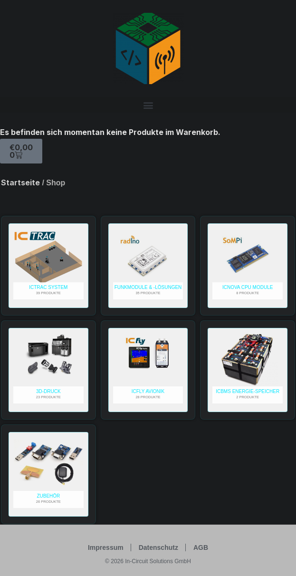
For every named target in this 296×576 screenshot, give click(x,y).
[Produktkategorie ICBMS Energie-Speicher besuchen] (247, 370)
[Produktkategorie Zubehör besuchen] (48, 474)
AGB (200, 547)
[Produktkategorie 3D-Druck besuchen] (48, 370)
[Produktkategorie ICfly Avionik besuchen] (148, 370)
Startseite (20, 182)
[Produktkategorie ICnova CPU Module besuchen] (247, 265)
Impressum (106, 547)
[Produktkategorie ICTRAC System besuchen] (48, 265)
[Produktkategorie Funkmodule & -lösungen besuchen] (148, 265)
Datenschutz (158, 547)
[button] (148, 105)
